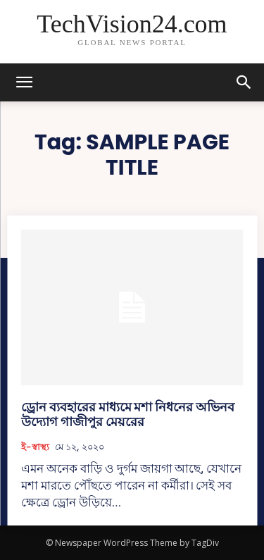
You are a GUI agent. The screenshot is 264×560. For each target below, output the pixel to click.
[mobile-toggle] (23, 82)
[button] (244, 82)
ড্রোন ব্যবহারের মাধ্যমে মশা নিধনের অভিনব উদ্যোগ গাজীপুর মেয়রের (127, 414)
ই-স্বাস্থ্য (35, 447)
